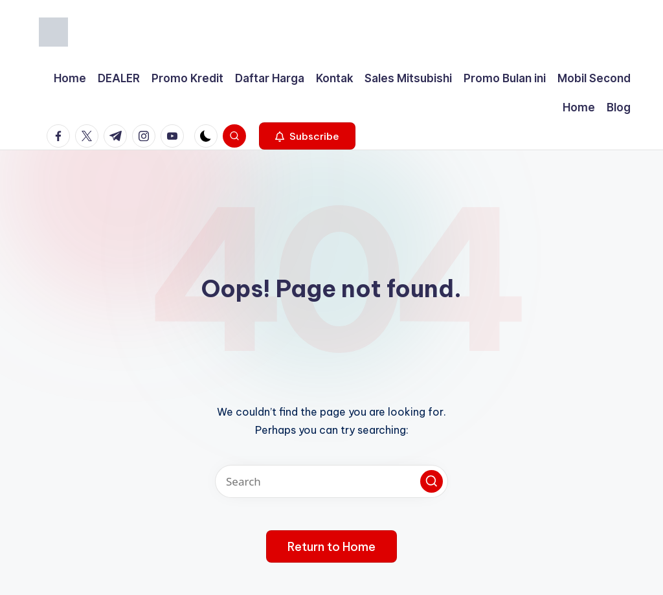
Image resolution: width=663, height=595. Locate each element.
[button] (307, 136)
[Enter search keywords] (331, 481)
